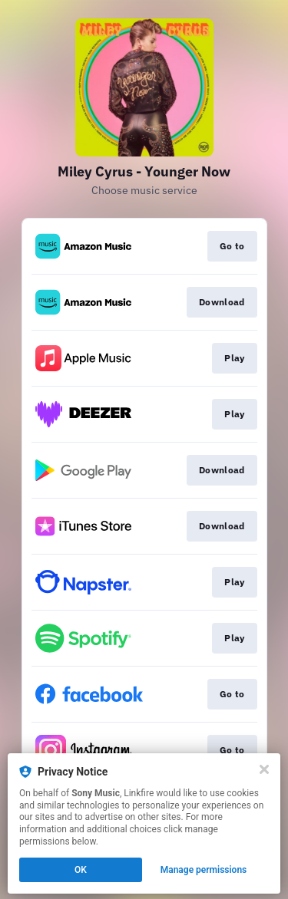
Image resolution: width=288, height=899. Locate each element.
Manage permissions (204, 869)
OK (80, 869)
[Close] (264, 769)
